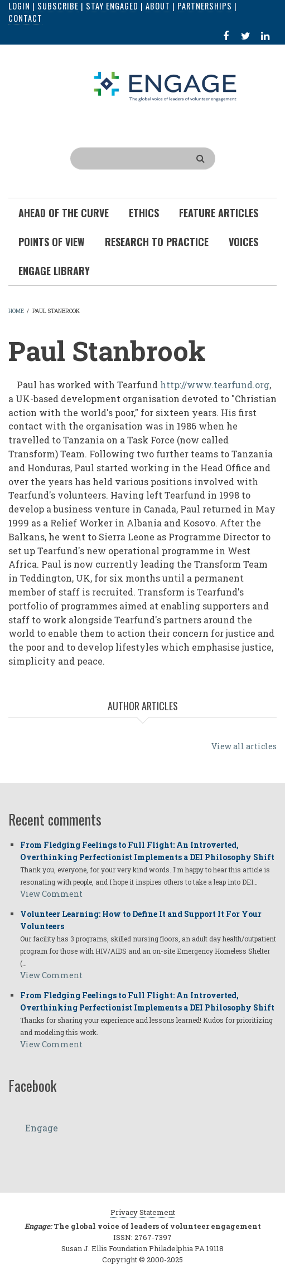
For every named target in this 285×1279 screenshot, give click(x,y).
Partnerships (204, 6)
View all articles (244, 746)
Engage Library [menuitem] (54, 270)
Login (19, 6)
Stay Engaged (112, 6)
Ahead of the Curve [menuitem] (63, 213)
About (158, 6)
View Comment (51, 894)
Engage (41, 1128)
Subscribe (58, 6)
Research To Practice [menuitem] (157, 242)
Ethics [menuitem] (144, 213)
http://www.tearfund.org (214, 384)
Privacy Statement (142, 1212)
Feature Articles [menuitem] (218, 213)
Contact (25, 18)
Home (16, 311)
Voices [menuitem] (243, 242)
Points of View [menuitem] (51, 242)
